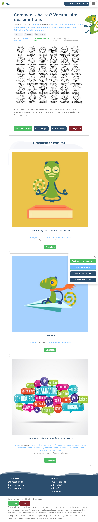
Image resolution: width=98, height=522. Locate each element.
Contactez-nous (83, 280)
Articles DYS (56, 485)
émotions (28, 34)
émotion (18, 34)
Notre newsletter (83, 274)
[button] (59, 128)
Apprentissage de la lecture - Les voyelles (50, 231)
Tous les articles (58, 481)
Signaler (75, 128)
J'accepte (13, 503)
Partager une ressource (83, 261)
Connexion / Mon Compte (77, 3)
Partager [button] (41, 128)
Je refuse (25, 503)
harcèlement (40, 34)
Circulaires (55, 491)
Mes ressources (16, 488)
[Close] (94, 256)
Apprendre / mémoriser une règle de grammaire (50, 438)
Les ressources (15, 481)
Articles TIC (55, 488)
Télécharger (23, 128)
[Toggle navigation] (93, 3)
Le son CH (50, 336)
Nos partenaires (83, 267)
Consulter (50, 247)
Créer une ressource (18, 485)
